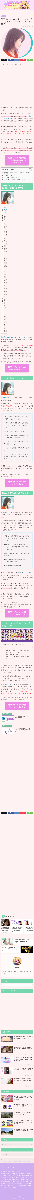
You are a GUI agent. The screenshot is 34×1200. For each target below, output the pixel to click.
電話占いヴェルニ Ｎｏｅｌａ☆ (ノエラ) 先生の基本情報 (16, 173)
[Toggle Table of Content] (29, 169)
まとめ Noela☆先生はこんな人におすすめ (15, 179)
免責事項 (23, 1196)
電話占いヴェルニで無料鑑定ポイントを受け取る (17, 613)
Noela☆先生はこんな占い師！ (11, 177)
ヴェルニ (3, 16)
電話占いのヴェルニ (7, 512)
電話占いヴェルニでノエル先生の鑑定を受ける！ (17, 368)
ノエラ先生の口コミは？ (10, 176)
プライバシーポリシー (13, 1196)
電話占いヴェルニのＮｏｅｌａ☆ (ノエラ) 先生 (15, 337)
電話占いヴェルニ (6, 397)
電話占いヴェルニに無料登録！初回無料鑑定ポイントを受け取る (17, 160)
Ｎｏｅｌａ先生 (27, 573)
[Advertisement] (17, 755)
